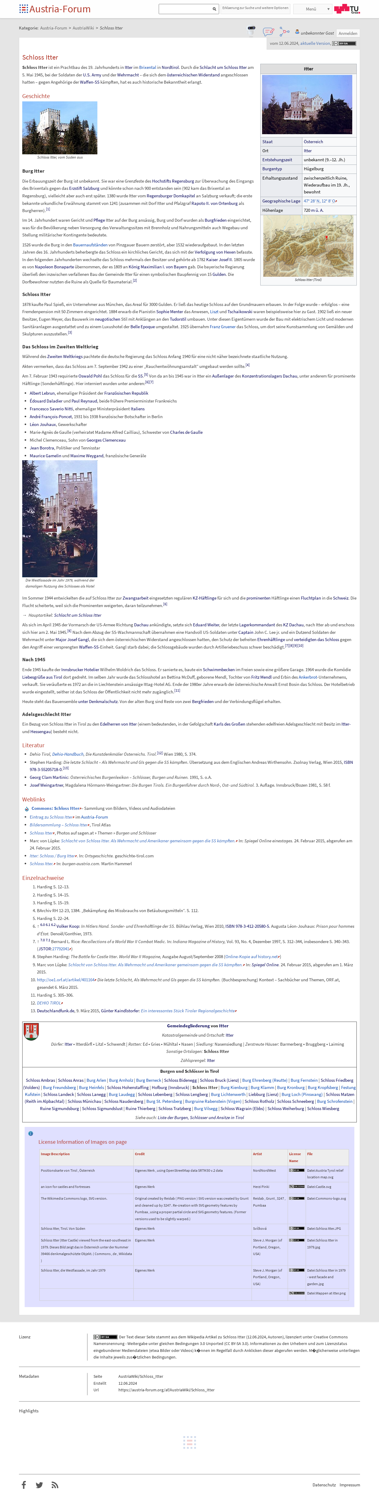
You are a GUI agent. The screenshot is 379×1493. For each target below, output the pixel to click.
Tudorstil (178, 319)
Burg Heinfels (91, 1087)
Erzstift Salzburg (84, 188)
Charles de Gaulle (186, 432)
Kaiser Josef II (219, 259)
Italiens (138, 409)
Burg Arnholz (121, 1080)
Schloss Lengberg (192, 1094)
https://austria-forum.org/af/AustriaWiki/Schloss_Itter (166, 1390)
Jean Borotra (42, 448)
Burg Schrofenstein (335, 1101)
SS (140, 376)
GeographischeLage (281, 201)
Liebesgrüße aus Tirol (42, 677)
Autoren (275, 1337)
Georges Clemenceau (106, 440)
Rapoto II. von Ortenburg (214, 203)
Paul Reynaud (84, 401)
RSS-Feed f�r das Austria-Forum (55, 1485)
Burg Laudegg (122, 1094)
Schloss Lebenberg (155, 1094)
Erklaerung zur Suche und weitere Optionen (255, 7)
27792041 (60, 949)
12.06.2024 (256, 1337)
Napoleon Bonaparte (54, 267)
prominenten (258, 598)
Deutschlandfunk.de (55, 1010)
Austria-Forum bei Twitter (39, 1485)
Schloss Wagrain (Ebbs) (242, 1108)
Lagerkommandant (257, 625)
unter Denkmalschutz (98, 701)
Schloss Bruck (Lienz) (219, 1080)
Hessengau (40, 731)
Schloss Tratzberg (174, 1108)
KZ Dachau (293, 625)
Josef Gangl (78, 639)
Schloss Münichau (84, 1101)
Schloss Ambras (40, 1080)
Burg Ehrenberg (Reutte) (265, 1080)
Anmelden (348, 33)
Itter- (346, 724)
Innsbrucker (72, 669)
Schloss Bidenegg (180, 1080)
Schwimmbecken (219, 669)
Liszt (214, 311)
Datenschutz (324, 1485)
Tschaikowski (240, 311)
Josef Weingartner (46, 785)
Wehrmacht (128, 75)
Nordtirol (170, 67)
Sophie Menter (169, 311)
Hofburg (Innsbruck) (170, 1087)
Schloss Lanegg (91, 1094)
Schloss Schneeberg (295, 1101)
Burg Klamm (262, 1087)
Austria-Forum (60, 8)
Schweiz (340, 598)
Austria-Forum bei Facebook (24, 1485)
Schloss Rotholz (259, 1101)
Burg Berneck (148, 1080)
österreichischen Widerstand (193, 75)
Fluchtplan (311, 598)
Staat (267, 141)
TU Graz (347, 9)
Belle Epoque (142, 326)
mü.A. (317, 210)
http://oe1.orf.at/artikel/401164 (65, 979)
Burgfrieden (216, 220)
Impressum (350, 1485)
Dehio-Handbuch (68, 754)
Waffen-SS (89, 82)
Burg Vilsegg (206, 1108)
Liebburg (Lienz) (264, 1094)
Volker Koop (68, 926)
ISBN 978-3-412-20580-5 (247, 926)
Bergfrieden (203, 701)
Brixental (147, 67)
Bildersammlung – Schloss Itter (58, 825)
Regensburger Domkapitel (171, 196)
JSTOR (44, 949)
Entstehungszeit (277, 159)
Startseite (24, 9)
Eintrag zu (51, 817)
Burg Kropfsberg (323, 1087)
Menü (311, 9)
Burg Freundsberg (59, 1087)
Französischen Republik (126, 393)
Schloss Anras (71, 1080)
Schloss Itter (41, 833)
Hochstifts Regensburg (173, 181)
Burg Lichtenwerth (228, 1094)
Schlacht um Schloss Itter (223, 67)
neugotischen (107, 319)
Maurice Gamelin (45, 455)
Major (61, 639)
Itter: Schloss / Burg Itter (52, 856)
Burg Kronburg (291, 1087)
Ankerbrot (308, 677)
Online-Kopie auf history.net (251, 956)
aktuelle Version (315, 43)
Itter (308, 150)
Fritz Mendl (261, 677)
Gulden (219, 274)
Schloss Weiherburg (285, 1108)
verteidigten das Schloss (316, 639)
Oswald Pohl (90, 376)
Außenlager (223, 376)
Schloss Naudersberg (123, 1101)
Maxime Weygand (86, 455)
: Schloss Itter (55, 808)
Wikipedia (195, 1337)
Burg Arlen (96, 1080)
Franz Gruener (223, 326)
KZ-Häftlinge (204, 598)
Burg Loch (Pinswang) (302, 1094)
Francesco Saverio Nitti (51, 409)
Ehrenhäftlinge (271, 639)
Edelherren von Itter (118, 724)
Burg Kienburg (234, 1087)
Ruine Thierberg (140, 1108)
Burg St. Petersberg (164, 1101)
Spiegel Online (265, 964)
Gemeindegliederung (188, 1026)
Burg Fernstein (304, 1080)
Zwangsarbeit (135, 598)
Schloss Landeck (58, 1094)
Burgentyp (272, 168)
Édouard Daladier (46, 401)
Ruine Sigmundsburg (59, 1108)
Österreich (313, 141)
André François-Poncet (51, 416)
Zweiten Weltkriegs (65, 356)
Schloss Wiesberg (323, 1108)
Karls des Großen (229, 724)
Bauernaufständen (90, 245)
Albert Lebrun (42, 393)
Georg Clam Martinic (49, 777)
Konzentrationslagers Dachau (269, 376)
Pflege (99, 220)
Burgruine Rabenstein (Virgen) (213, 1101)
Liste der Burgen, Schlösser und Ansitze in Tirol (201, 1117)
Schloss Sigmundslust (102, 1108)
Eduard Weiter (206, 625)
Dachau (141, 625)
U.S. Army (92, 75)
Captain (245, 632)
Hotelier (91, 669)
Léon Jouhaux (43, 424)
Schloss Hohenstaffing (128, 1087)
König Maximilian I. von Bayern (158, 267)
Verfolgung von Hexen (215, 252)
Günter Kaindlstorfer (120, 1010)
